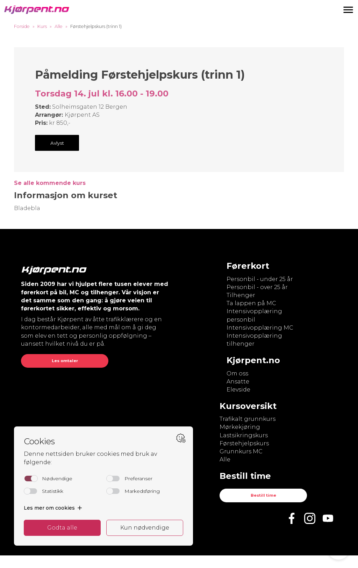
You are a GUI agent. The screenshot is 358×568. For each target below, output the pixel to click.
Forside (22, 26)
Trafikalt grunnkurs (247, 419)
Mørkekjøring (240, 427)
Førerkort (248, 266)
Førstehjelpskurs (244, 443)
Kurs (42, 26)
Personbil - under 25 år (260, 279)
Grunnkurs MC (241, 451)
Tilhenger (241, 295)
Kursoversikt (248, 406)
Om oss (237, 373)
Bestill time (263, 495)
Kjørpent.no (253, 360)
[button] (348, 9)
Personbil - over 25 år (257, 287)
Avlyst (57, 143)
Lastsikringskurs (244, 435)
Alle (59, 26)
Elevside (238, 389)
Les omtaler (65, 360)
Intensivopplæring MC (260, 327)
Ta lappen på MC (251, 303)
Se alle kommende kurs (50, 183)
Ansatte (238, 381)
